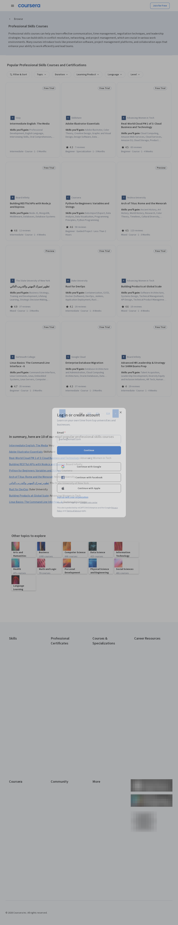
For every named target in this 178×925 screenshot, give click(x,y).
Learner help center (88, 502)
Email (61, 432)
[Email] (89, 439)
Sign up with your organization (72, 497)
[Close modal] (121, 412)
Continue (89, 450)
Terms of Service (74, 510)
